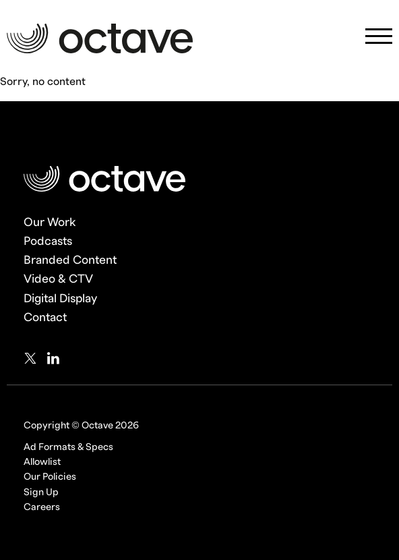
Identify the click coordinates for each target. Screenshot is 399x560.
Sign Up (41, 492)
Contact (45, 317)
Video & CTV (58, 279)
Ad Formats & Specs (68, 447)
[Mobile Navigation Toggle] (378, 40)
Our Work (49, 222)
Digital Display (60, 298)
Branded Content (70, 260)
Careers (42, 507)
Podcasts (48, 241)
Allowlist (42, 462)
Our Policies (50, 477)
